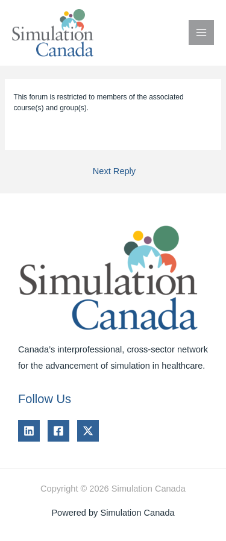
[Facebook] (58, 431)
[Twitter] (88, 431)
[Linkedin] (29, 431)
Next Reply (114, 171)
